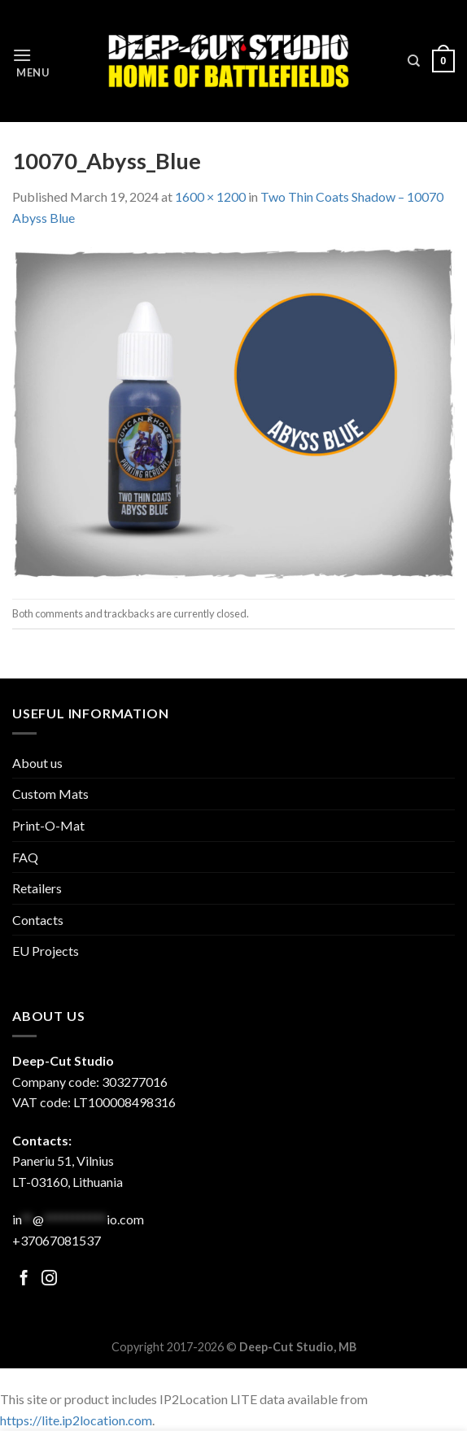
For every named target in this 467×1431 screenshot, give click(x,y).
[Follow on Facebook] (24, 1279)
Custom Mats (50, 793)
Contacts (37, 919)
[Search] (414, 61)
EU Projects (45, 950)
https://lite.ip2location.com (76, 1420)
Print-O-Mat (48, 825)
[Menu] (31, 61)
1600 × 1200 (210, 196)
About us (37, 762)
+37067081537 (56, 1240)
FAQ (25, 857)
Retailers (37, 888)
